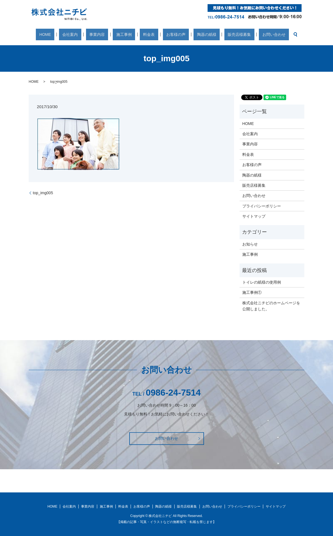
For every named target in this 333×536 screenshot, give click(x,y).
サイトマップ (253, 216)
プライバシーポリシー (261, 206)
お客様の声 (169, 34)
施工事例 (130, 34)
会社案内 (90, 34)
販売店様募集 (218, 34)
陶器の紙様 (193, 34)
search (265, 34)
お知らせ (250, 244)
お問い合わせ (246, 34)
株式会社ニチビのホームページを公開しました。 (271, 306)
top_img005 (43, 193)
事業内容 (110, 34)
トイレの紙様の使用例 (261, 282)
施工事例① (252, 292)
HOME (72, 34)
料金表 (149, 34)
